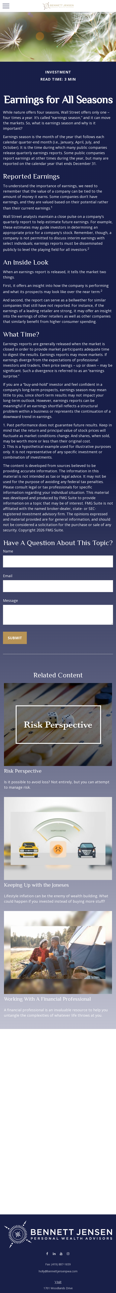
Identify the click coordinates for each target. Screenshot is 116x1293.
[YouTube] (61, 1253)
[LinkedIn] (54, 1253)
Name (8, 551)
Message (10, 600)
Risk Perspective (23, 771)
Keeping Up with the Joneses (36, 885)
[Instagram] (68, 1253)
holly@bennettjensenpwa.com (58, 1271)
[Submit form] (15, 638)
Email (7, 575)
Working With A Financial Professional (47, 999)
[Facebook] (47, 1253)
